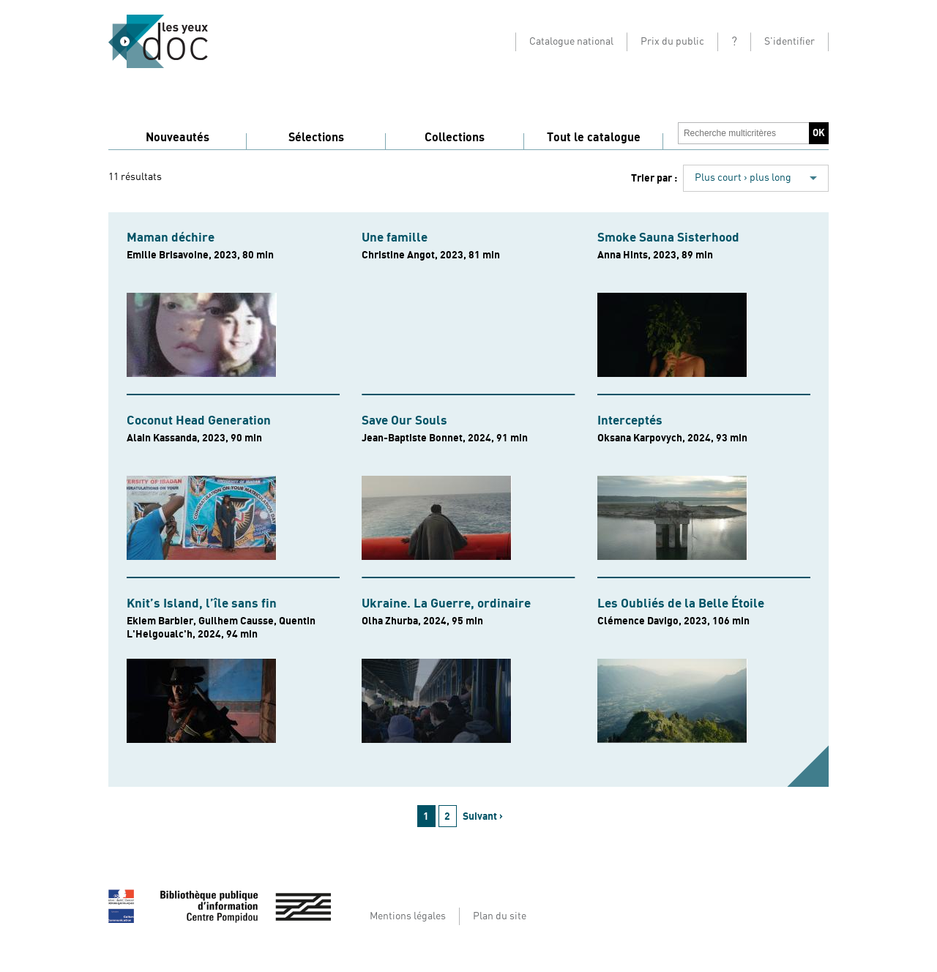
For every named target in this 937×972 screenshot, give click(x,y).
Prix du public (672, 42)
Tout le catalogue (594, 137)
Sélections (316, 137)
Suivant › (483, 816)
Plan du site (499, 916)
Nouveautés (177, 137)
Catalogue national (571, 42)
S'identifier (789, 42)
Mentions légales (408, 916)
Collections (455, 137)
